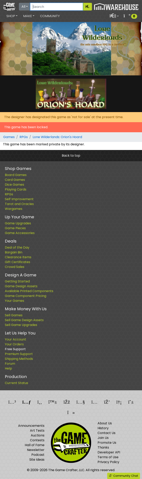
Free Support (15, 349)
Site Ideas (36, 459)
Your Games (14, 300)
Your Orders (14, 344)
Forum (10, 363)
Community (50, 16)
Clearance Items (18, 257)
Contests (37, 440)
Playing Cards (15, 189)
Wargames (13, 208)
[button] (12, 16)
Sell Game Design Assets (24, 320)
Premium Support (19, 354)
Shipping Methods (19, 358)
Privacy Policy (108, 462)
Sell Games (14, 315)
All (23, 6)
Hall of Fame (34, 445)
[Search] (56, 6)
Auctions (37, 435)
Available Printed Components (29, 291)
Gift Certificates (17, 262)
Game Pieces (15, 228)
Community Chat (123, 476)
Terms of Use (108, 457)
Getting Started (17, 281)
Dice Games (14, 184)
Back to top (71, 155)
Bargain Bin (13, 252)
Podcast (37, 454)
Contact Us (106, 433)
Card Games (15, 179)
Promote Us (107, 442)
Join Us (103, 437)
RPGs (24, 137)
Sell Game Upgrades (21, 325)
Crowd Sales (14, 266)
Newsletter (35, 450)
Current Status (16, 383)
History (103, 428)
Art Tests (37, 430)
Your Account (15, 339)
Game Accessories (20, 233)
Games (9, 137)
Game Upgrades (18, 223)
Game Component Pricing (25, 296)
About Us (105, 423)
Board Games (16, 175)
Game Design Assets (21, 286)
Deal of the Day (17, 247)
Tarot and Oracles (19, 204)
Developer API (109, 452)
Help (8, 368)
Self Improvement (19, 199)
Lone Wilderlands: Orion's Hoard (57, 137)
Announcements (31, 425)
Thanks (103, 447)
